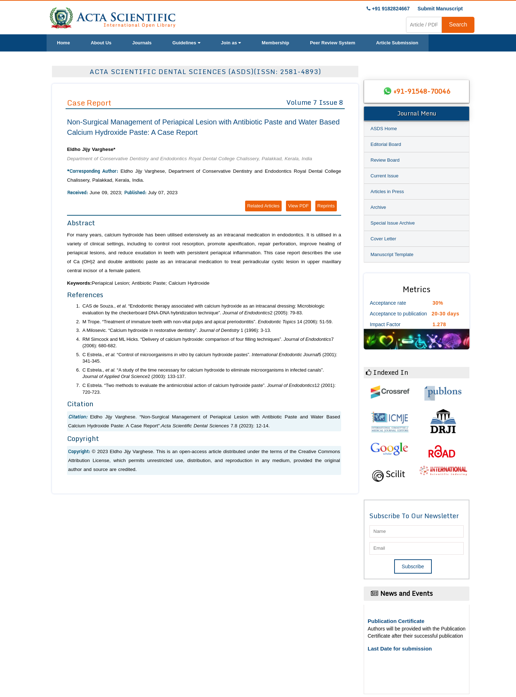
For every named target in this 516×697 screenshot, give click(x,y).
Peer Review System (332, 42)
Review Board (385, 160)
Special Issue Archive (393, 223)
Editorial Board (386, 144)
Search (458, 24)
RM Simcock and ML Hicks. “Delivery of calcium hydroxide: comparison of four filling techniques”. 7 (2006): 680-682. (208, 343)
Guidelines (186, 42)
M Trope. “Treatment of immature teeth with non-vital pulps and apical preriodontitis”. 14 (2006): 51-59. (207, 321)
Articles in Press (387, 191)
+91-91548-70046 (421, 91)
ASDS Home (384, 128)
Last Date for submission (400, 649)
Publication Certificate (396, 621)
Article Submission (397, 42)
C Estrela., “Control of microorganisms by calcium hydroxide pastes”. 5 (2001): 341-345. (209, 358)
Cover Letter (383, 238)
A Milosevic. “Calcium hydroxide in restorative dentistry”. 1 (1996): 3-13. (176, 330)
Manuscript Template (392, 254)
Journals (142, 42)
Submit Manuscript (440, 8)
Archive (378, 207)
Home (63, 42)
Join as (231, 42)
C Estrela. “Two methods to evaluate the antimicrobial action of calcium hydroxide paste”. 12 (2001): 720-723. (209, 389)
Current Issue (384, 175)
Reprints (326, 205)
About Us (101, 42)
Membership (275, 42)
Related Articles (263, 205)
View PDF (298, 205)
